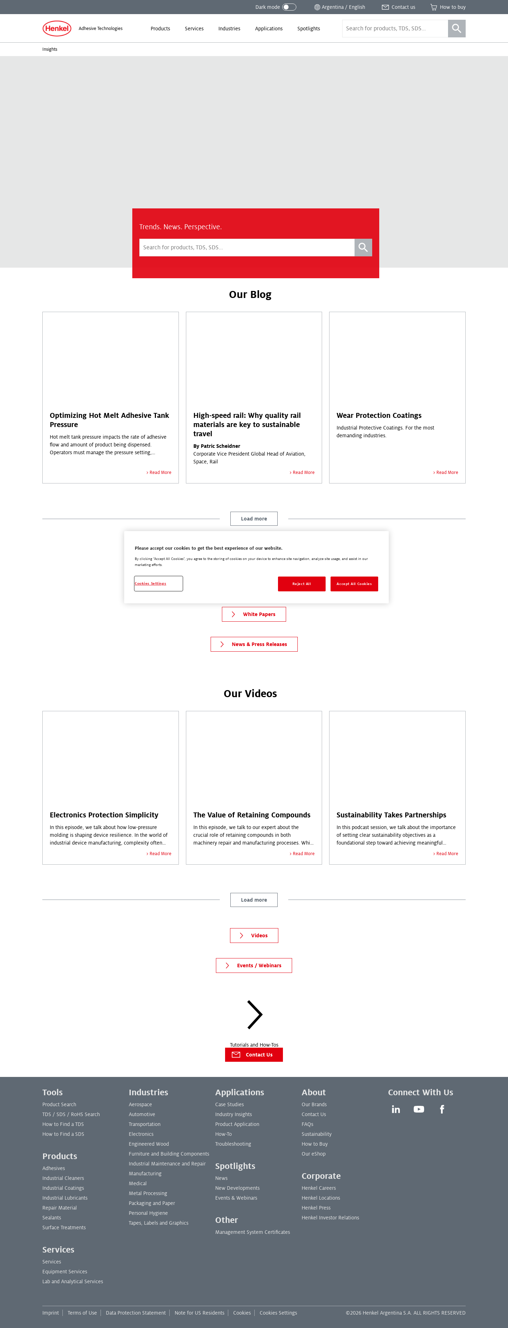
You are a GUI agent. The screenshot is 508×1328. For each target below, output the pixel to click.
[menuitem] (160, 28)
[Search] (457, 28)
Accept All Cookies (354, 584)
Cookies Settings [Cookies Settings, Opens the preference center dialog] (150, 583)
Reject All (301, 584)
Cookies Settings (278, 1313)
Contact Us (252, 1054)
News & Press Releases (252, 644)
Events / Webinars (252, 965)
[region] (256, 567)
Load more (254, 519)
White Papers (252, 614)
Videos (252, 935)
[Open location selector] (339, 7)
